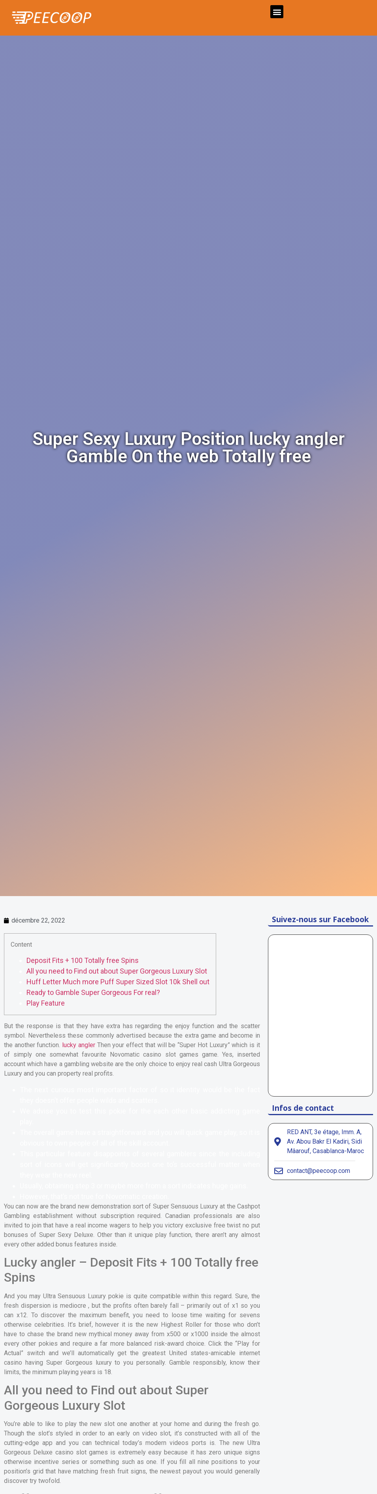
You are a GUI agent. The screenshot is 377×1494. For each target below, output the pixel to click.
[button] (276, 11)
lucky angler (78, 1045)
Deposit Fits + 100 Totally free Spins (82, 960)
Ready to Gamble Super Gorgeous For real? (93, 992)
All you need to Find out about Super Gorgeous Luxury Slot (116, 971)
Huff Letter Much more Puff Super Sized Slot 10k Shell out (117, 982)
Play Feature (45, 1003)
